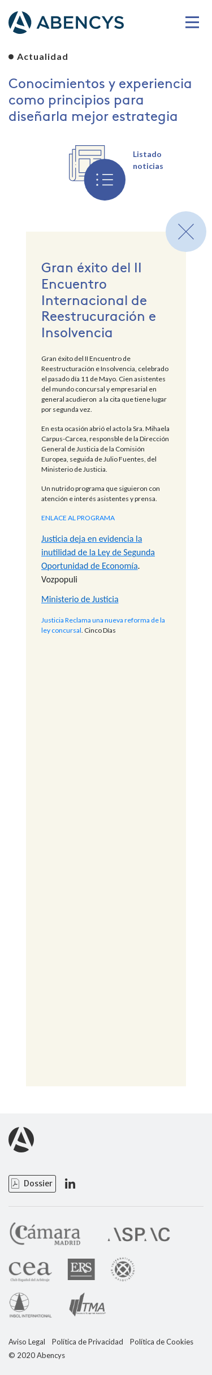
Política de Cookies (161, 1342)
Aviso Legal (26, 1342)
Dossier (38, 1183)
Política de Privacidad (87, 1342)
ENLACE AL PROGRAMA (78, 518)
